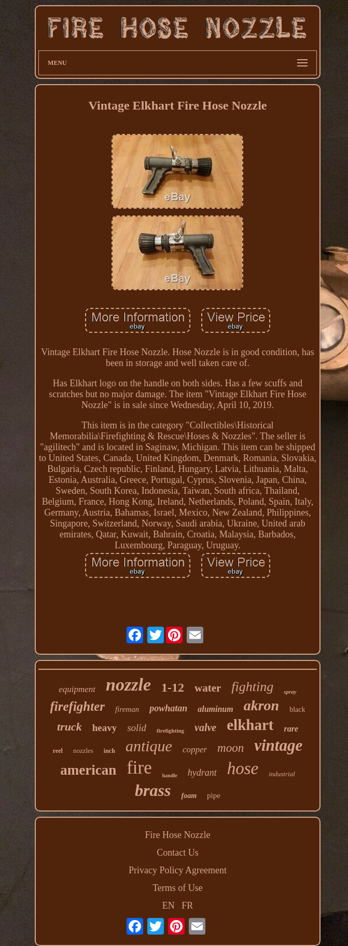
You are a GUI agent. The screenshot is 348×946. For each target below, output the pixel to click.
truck (69, 726)
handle (169, 775)
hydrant (202, 772)
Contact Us (178, 852)
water (207, 688)
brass (153, 790)
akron (261, 705)
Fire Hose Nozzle (178, 835)
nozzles (83, 750)
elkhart (250, 725)
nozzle (128, 684)
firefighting (170, 730)
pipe (213, 795)
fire (139, 768)
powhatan (168, 708)
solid (136, 727)
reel (58, 750)
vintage (278, 745)
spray (290, 691)
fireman (127, 709)
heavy (104, 727)
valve (205, 727)
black (297, 709)
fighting (252, 686)
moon (230, 747)
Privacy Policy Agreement (178, 870)
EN (168, 905)
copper (195, 749)
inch (109, 750)
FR (187, 905)
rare (291, 728)
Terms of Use (177, 888)
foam (189, 796)
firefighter (77, 706)
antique (149, 745)
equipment (77, 689)
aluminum (215, 709)
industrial (282, 774)
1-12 (172, 687)
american (88, 770)
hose (243, 768)
